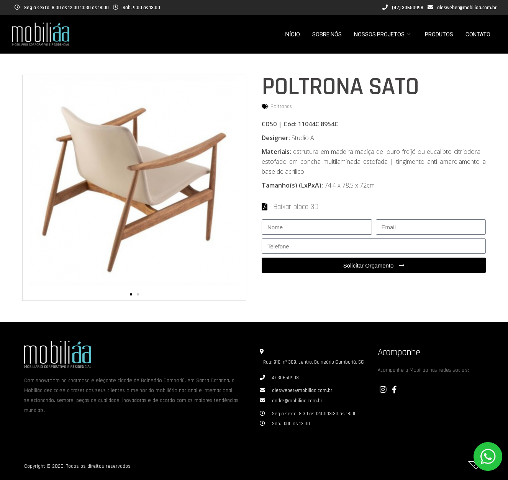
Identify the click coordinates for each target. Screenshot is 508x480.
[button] (131, 294)
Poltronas (281, 106)
